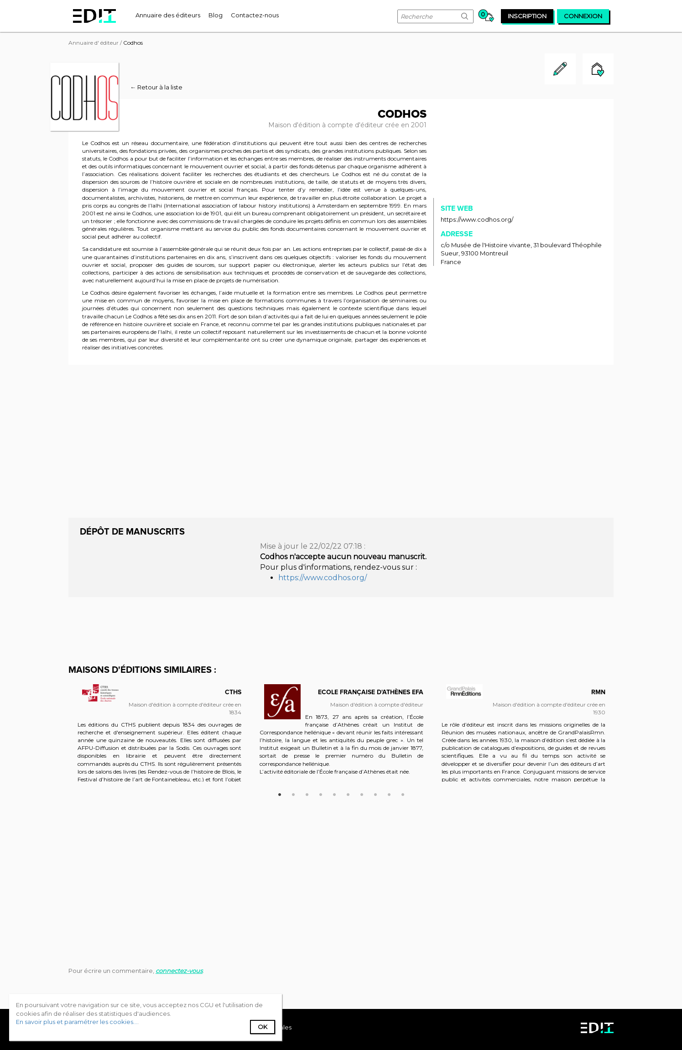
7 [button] (361, 793)
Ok (262, 1026)
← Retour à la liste (156, 87)
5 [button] (334, 793)
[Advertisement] (341, 440)
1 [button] (279, 793)
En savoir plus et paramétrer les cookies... (76, 1021)
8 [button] (375, 793)
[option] (159, 737)
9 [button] (389, 793)
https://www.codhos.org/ (477, 219)
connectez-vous (179, 970)
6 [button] (348, 793)
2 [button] (293, 793)
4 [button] (320, 793)
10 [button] (402, 793)
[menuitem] (167, 15)
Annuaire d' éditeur (93, 42)
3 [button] (307, 793)
